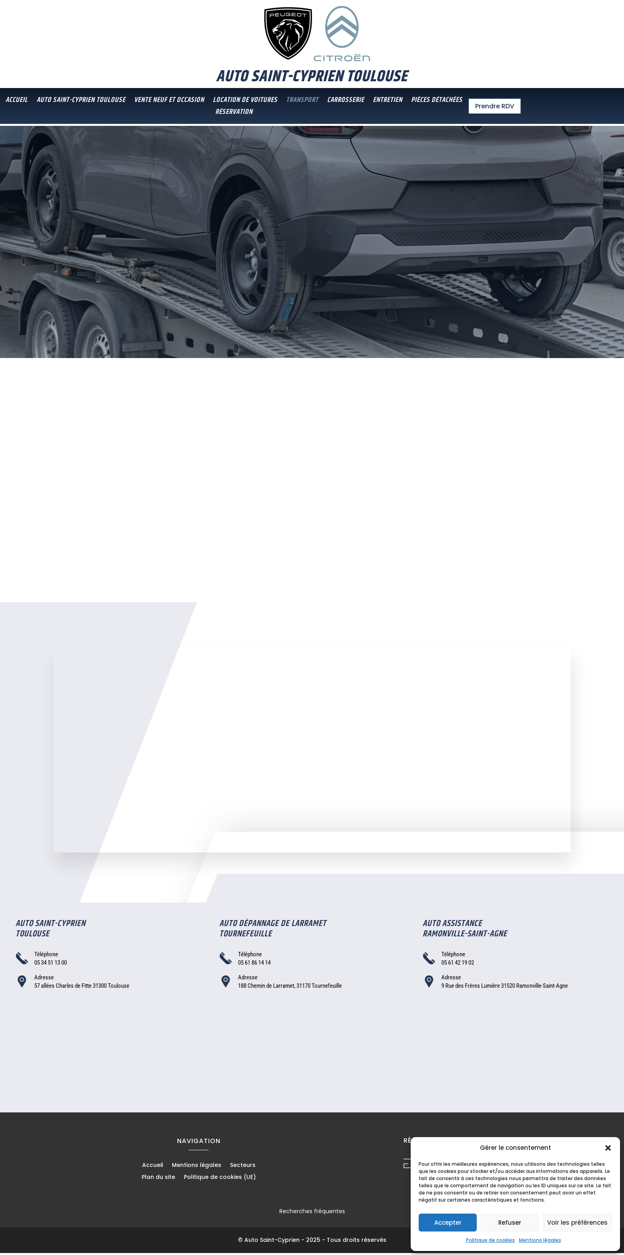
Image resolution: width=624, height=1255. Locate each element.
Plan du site (158, 1179)
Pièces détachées (436, 101)
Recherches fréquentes (312, 1213)
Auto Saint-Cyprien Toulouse (81, 101)
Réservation (234, 113)
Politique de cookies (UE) (220, 1179)
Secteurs (242, 1167)
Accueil (17, 101)
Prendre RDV (494, 106)
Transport (302, 101)
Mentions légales (540, 1240)
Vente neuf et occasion (169, 101)
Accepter (448, 1222)
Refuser (509, 1222)
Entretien (387, 101)
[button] (608, 1148)
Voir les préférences (577, 1222)
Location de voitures (245, 101)
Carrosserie (345, 101)
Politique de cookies (490, 1240)
